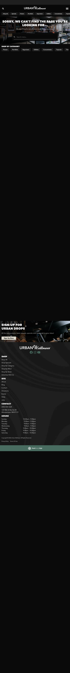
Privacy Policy (5, 441)
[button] (3, 8)
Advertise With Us (8, 375)
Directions (5, 391)
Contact (4, 388)
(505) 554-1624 (7, 407)
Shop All (4, 360)
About (4, 382)
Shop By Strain (7, 372)
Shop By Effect (7, 369)
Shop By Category (8, 366)
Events (4, 394)
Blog (3, 385)
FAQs (3, 397)
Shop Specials (6, 363)
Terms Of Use (14, 441)
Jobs (3, 400)
